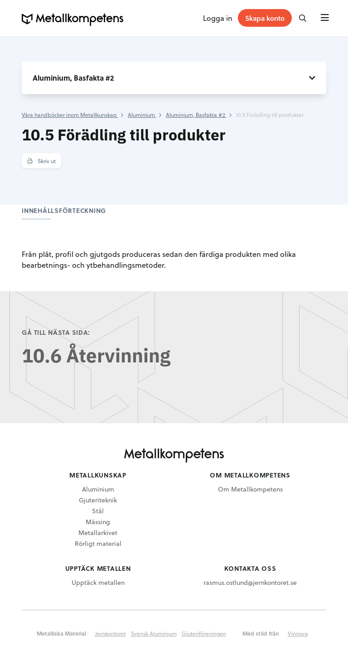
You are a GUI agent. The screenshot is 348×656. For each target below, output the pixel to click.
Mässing (98, 521)
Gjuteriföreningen (204, 633)
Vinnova (298, 633)
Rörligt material (98, 543)
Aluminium (98, 489)
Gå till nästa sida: (56, 332)
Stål (98, 511)
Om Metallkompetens (250, 489)
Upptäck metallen (98, 582)
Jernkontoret (110, 633)
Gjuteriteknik (98, 500)
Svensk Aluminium (154, 633)
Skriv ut (41, 161)
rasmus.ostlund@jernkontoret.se (250, 582)
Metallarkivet (97, 532)
